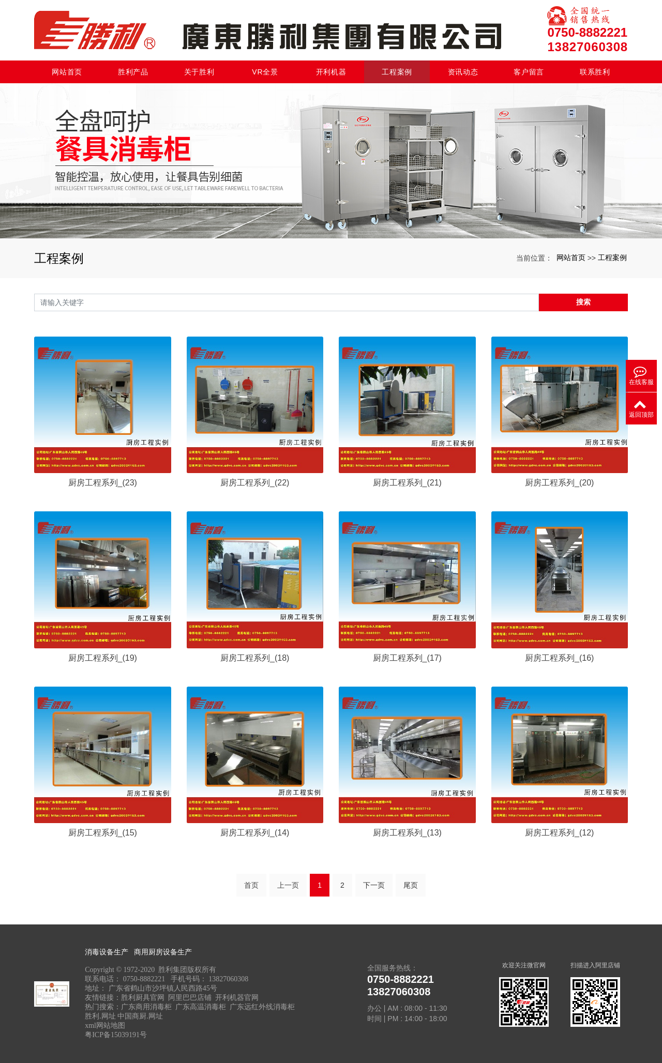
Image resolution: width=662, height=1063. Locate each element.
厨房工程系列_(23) (102, 482)
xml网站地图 (105, 1025)
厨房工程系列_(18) (254, 658)
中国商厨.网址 (140, 1016)
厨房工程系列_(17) (407, 658)
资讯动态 (463, 72)
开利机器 (331, 72)
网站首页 (67, 72)
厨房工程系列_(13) (407, 832)
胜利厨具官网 (142, 997)
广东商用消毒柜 (146, 1007)
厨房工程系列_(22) (254, 482)
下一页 (374, 885)
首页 (251, 885)
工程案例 (397, 72)
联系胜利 (595, 72)
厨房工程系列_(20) (559, 482)
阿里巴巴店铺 (190, 997)
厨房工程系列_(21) (407, 482)
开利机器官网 (237, 997)
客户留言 (529, 72)
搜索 (583, 302)
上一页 (288, 885)
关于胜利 (199, 72)
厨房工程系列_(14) (254, 832)
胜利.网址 (100, 1016)
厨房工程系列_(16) (559, 658)
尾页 (410, 885)
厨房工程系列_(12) (559, 832)
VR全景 (265, 72)
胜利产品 (133, 72)
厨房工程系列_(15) (102, 832)
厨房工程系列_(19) (102, 658)
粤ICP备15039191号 (116, 1035)
